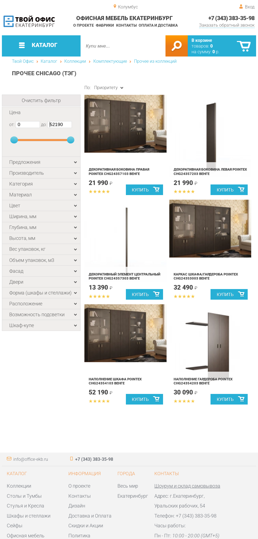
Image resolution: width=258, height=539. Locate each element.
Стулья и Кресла (25, 506)
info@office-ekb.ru (30, 459)
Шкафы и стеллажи (28, 516)
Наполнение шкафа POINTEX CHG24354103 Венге (115, 381)
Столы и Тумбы (24, 496)
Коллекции (75, 61)
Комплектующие (110, 61)
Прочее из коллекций (155, 61)
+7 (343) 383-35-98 (231, 18)
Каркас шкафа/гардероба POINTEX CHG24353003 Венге (206, 276)
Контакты (126, 25)
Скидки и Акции (85, 525)
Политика (79, 535)
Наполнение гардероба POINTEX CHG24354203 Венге (203, 381)
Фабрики (105, 25)
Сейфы (15, 525)
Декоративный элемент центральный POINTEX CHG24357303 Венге (124, 276)
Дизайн (76, 506)
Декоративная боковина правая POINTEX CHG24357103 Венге (119, 171)
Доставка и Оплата (90, 516)
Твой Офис (23, 61)
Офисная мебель (25, 535)
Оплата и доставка (158, 25)
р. (215, 51)
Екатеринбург (132, 496)
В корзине (202, 40)
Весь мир (127, 486)
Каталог (49, 61)
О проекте (83, 25)
